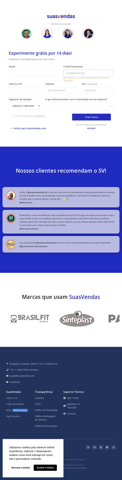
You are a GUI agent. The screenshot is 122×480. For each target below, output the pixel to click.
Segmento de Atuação (20, 99)
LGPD (38, 403)
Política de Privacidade (46, 410)
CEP (89, 83)
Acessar (91, 128)
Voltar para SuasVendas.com (28, 128)
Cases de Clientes (15, 403)
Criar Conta (91, 117)
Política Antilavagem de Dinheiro (45, 418)
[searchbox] (60, 106)
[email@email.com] (88, 73)
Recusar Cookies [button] (21, 467)
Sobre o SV (11, 397)
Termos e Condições (35, 116)
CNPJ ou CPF (15, 83)
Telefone (49, 83)
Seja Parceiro (13, 416)
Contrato (39, 397)
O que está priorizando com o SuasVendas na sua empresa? (76, 99)
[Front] (14, 2)
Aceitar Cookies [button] (45, 467)
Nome (12, 66)
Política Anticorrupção (46, 425)
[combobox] (79, 106)
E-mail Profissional (72, 66)
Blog (17, 410)
